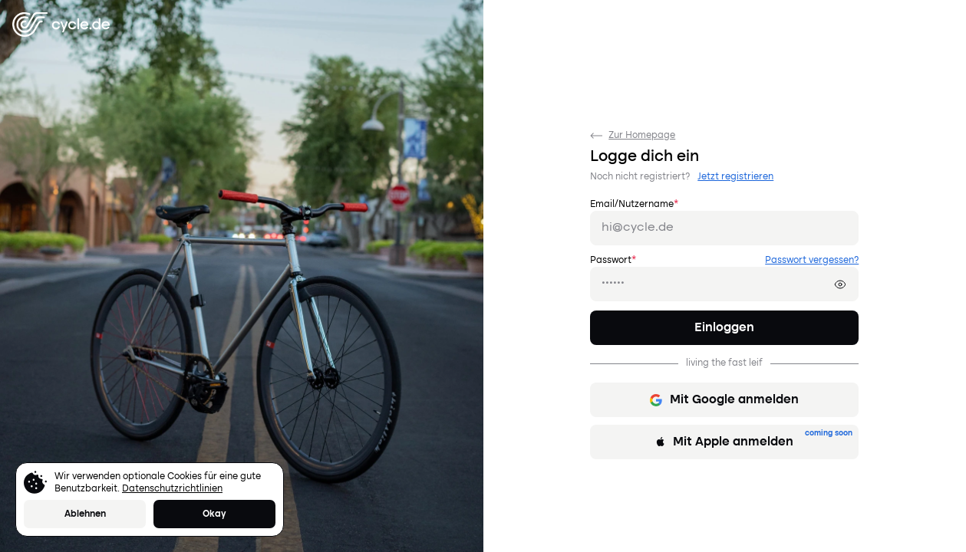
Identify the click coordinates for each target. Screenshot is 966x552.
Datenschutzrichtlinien (172, 489)
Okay (214, 514)
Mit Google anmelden (724, 400)
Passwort (613, 261)
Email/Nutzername (634, 205)
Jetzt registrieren (735, 177)
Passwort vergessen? (812, 260)
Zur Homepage (632, 135)
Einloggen (724, 328)
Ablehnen (85, 514)
